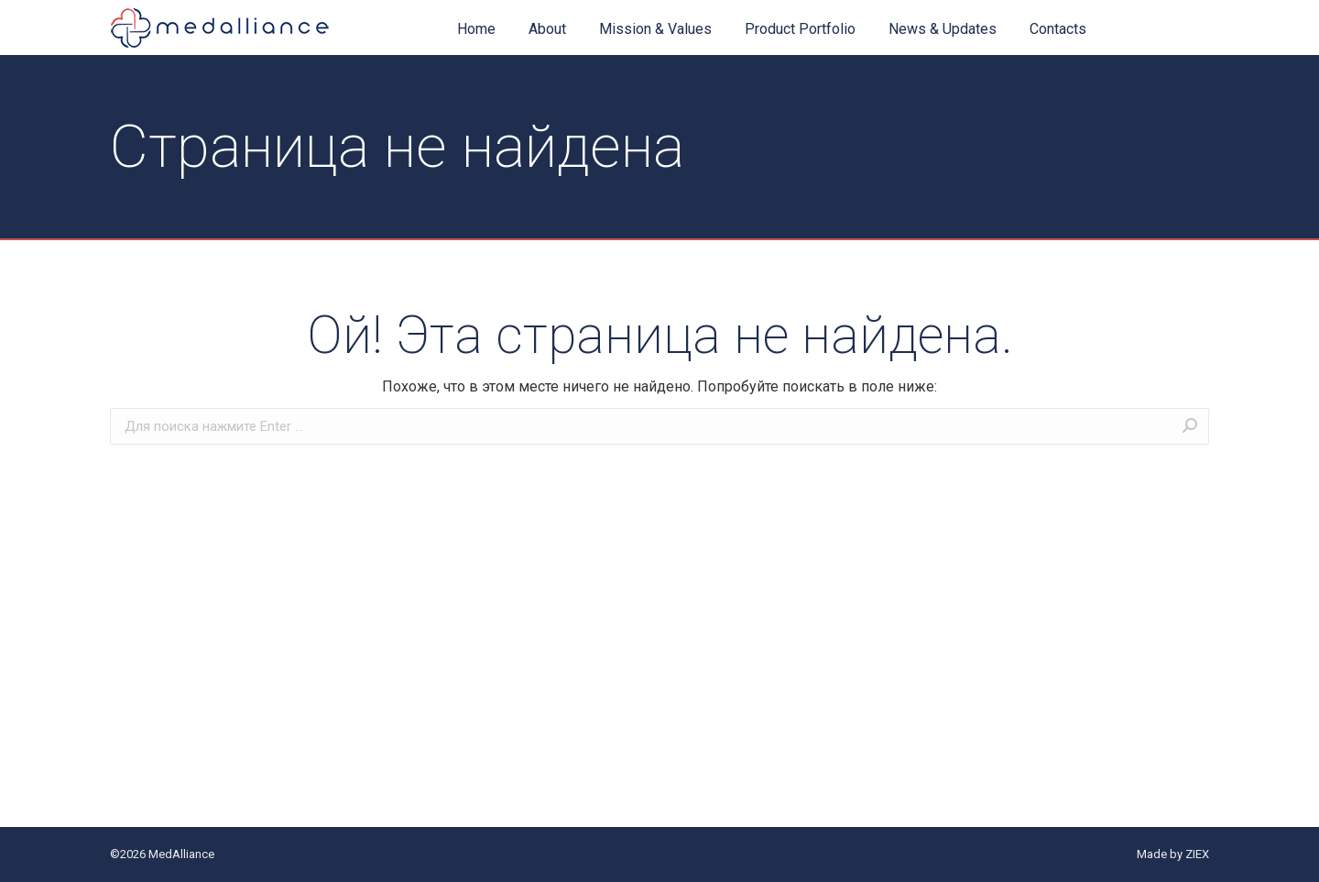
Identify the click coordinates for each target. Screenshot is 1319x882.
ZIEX (1197, 854)
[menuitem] (476, 29)
